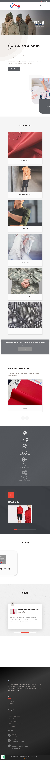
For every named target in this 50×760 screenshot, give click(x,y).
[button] (15, 529)
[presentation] (23, 418)
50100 (25, 408)
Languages (44, 1)
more (31, 621)
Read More (13, 68)
